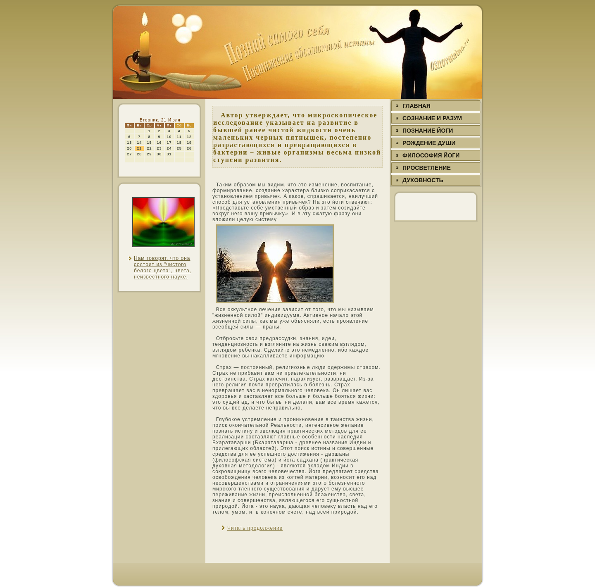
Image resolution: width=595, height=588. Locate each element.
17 (169, 142)
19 (189, 142)
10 (169, 137)
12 (189, 137)
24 (169, 148)
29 (149, 154)
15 (149, 142)
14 (139, 142)
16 (159, 142)
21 (139, 148)
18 (179, 142)
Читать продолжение (255, 528)
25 (179, 148)
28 (139, 154)
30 (159, 154)
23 (159, 148)
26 (189, 148)
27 (129, 154)
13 (129, 142)
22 (149, 148)
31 (169, 154)
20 (129, 148)
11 (179, 137)
